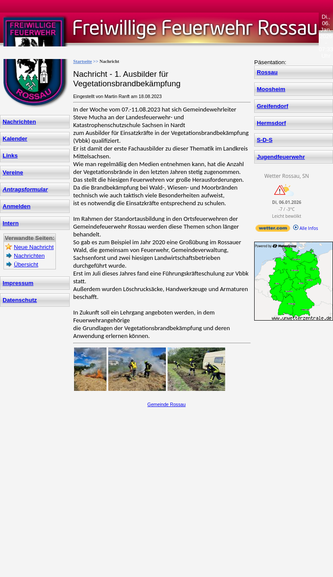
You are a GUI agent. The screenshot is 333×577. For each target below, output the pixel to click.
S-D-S (264, 140)
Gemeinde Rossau (166, 404)
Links (10, 155)
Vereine (13, 172)
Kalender (15, 138)
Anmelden (16, 206)
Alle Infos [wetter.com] (305, 228)
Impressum (18, 283)
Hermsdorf (271, 123)
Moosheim (271, 89)
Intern (11, 223)
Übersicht (26, 264)
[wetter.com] (272, 230)
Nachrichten (19, 121)
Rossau (267, 72)
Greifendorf (272, 106)
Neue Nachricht (34, 247)
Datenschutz (20, 300)
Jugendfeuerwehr (281, 157)
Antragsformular (25, 189)
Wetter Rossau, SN (286, 176)
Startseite (82, 61)
